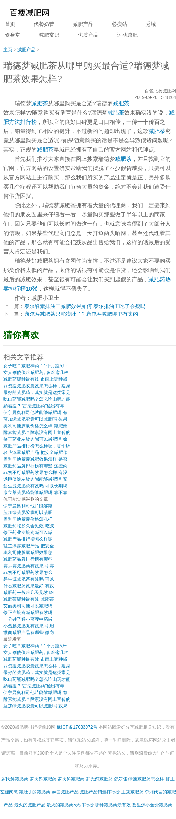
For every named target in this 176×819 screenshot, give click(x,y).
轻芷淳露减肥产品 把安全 (28, 545)
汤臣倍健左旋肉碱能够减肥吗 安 (35, 479)
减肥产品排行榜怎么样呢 (27, 539)
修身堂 (12, 35)
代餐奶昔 (43, 24)
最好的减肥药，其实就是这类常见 (36, 392)
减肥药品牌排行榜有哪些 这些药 (35, 465)
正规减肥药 (132, 792)
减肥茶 (39, 103)
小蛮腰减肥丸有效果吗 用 (28, 626)
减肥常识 (49, 35)
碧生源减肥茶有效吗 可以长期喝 (35, 485)
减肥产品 (83, 24)
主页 (7, 49)
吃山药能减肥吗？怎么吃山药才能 (36, 399)
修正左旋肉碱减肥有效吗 (27, 612)
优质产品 (88, 35)
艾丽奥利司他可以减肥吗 (27, 606)
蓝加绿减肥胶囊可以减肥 (27, 512)
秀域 (150, 24)
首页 (10, 24)
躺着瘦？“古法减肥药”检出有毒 (33, 405)
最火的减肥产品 (29, 805)
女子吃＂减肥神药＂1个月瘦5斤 (34, 365)
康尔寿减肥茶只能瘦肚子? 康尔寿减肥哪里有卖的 (81, 314)
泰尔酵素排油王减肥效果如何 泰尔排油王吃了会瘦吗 (84, 306)
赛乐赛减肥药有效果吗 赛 (28, 565)
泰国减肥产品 (65, 792)
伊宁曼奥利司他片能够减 (27, 505)
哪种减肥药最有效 (113, 805)
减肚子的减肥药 (34, 792)
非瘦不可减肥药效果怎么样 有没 (35, 472)
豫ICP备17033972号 (77, 727)
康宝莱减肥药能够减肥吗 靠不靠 (35, 492)
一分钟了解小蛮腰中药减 (27, 619)
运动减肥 (127, 35)
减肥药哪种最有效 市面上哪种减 (35, 379)
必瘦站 (119, 24)
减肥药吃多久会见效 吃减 (28, 525)
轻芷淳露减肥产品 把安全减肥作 (35, 452)
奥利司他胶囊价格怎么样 (27, 519)
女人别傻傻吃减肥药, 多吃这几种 (35, 372)
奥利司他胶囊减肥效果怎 (27, 552)
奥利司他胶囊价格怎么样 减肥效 (35, 425)
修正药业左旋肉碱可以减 (27, 532)
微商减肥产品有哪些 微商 (28, 632)
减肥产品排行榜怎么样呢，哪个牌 (36, 445)
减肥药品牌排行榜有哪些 (27, 559)
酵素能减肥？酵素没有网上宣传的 (36, 432)
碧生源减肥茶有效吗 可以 (28, 579)
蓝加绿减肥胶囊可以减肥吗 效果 (35, 419)
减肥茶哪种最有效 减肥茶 (28, 599)
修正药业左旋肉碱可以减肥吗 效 (35, 439)
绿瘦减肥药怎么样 (146, 779)
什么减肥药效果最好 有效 (28, 585)
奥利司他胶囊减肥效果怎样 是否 (35, 459)
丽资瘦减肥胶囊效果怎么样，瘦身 (36, 385)
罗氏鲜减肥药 (14, 779)
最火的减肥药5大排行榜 (70, 805)
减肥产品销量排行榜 (100, 792)
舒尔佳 (120, 779)
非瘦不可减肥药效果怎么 (27, 572)
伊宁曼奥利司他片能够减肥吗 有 (35, 412)
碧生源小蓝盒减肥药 (152, 805)
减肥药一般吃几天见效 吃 (28, 592)
